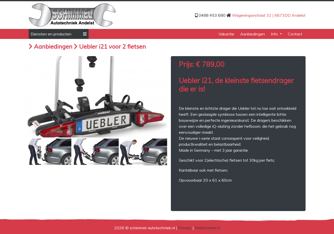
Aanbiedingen (252, 33)
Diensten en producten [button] (59, 33)
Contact (295, 33)
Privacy (185, 227)
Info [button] (275, 33)
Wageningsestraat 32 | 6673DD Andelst (269, 15)
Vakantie (226, 33)
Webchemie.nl (207, 227)
